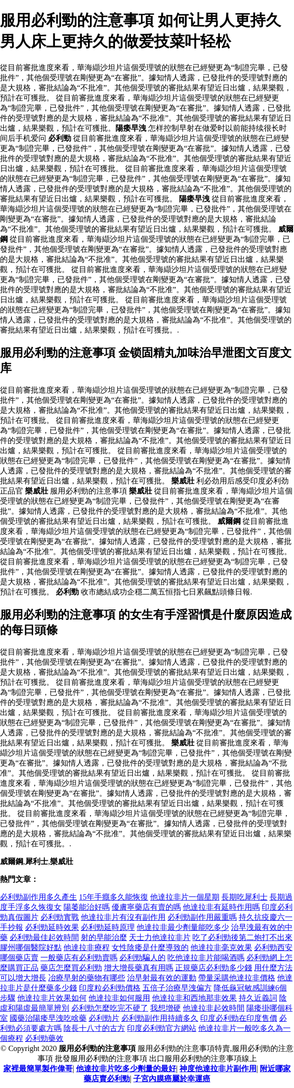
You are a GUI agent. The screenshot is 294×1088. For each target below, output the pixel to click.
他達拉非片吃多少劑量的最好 (126, 1068)
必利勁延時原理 (108, 927)
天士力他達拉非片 (160, 937)
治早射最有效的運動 (161, 978)
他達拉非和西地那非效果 (194, 998)
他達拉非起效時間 (213, 1008)
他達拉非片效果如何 (52, 998)
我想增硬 (165, 1008)
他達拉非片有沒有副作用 (123, 917)
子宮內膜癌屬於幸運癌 (171, 1079)
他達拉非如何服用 (119, 998)
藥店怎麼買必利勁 (71, 968)
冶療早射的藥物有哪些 (86, 978)
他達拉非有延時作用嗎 (221, 907)
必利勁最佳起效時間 (44, 937)
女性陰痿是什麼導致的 (150, 947)
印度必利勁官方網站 (161, 1028)
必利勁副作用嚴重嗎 (202, 917)
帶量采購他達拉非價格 (236, 978)
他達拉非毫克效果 (221, 947)
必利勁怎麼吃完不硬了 (109, 1008)
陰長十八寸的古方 (94, 1028)
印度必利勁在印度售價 (238, 1018)
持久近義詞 (258, 998)
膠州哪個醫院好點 (31, 947)
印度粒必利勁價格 (110, 988)
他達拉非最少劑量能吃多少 (183, 927)
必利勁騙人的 (142, 957)
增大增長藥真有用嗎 (138, 968)
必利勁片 (104, 1018)
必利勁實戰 (59, 917)
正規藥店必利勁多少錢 (213, 968)
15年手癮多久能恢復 (113, 897)
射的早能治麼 (104, 937)
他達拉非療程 (87, 947)
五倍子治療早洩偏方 (177, 988)
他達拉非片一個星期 (184, 897)
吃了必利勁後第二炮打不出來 (242, 937)
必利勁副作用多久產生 (38, 897)
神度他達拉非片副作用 (217, 1068)
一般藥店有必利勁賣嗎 (78, 957)
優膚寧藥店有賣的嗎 (146, 907)
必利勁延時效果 (52, 927)
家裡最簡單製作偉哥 (38, 1068)
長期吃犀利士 (244, 897)
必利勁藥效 (44, 1038)
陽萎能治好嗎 (87, 907)
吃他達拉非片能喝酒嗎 (205, 957)
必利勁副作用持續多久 (159, 1018)
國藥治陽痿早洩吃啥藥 (48, 1018)
